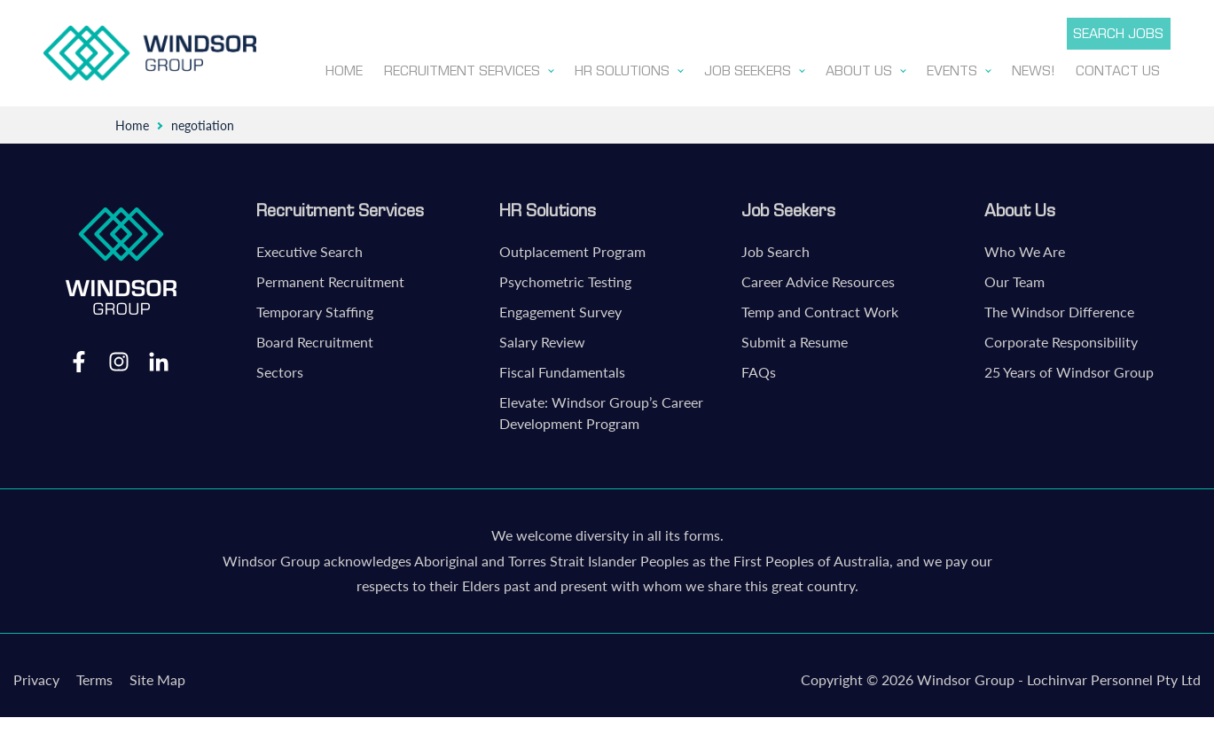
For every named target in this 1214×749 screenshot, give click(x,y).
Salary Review (542, 338)
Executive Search (309, 247)
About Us (1019, 206)
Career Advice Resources (818, 277)
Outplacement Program (572, 247)
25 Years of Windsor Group (1069, 368)
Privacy (36, 675)
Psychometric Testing (565, 277)
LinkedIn (158, 357)
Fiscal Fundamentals (562, 368)
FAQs (758, 368)
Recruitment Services (340, 206)
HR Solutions (547, 206)
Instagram (119, 357)
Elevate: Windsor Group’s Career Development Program (601, 409)
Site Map (157, 675)
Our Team (1014, 277)
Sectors (279, 368)
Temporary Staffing (314, 308)
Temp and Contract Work (819, 308)
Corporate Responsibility (1061, 338)
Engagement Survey (560, 308)
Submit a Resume (794, 338)
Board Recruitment (314, 338)
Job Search (775, 247)
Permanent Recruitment (330, 277)
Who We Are (1024, 247)
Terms (94, 675)
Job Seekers (788, 206)
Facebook (79, 357)
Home (132, 121)
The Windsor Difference (1059, 308)
